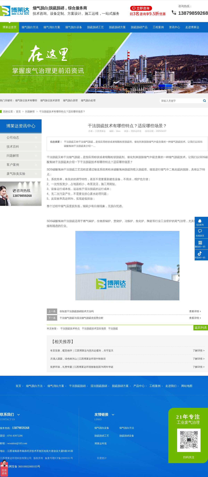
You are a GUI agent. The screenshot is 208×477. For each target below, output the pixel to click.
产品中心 (139, 386)
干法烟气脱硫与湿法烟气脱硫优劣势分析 (81, 317)
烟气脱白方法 (30, 27)
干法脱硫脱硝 (77, 386)
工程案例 (158, 27)
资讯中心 (174, 27)
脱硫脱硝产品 (139, 27)
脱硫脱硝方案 (117, 27)
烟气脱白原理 (70, 100)
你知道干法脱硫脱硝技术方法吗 (77, 311)
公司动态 (13, 137)
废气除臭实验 (16, 173)
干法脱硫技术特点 (70, 328)
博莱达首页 (9, 27)
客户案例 (13, 164)
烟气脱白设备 (73, 27)
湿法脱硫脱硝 (98, 386)
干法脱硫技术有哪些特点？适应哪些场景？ (62, 111)
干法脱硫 (113, 328)
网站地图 (186, 386)
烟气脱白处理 (88, 100)
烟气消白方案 (52, 27)
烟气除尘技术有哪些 (26, 100)
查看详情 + (195, 311)
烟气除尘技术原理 (50, 100)
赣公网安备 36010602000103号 (20, 466)
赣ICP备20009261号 (62, 458)
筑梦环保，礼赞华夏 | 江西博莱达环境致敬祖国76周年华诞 (81, 366)
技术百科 (13, 146)
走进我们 (170, 386)
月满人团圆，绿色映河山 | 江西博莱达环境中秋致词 (78, 358)
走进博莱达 (192, 27)
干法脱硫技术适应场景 (94, 328)
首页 (18, 111)
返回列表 (200, 327)
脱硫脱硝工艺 (95, 27)
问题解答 (30, 111)
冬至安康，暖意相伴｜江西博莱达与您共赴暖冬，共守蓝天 (81, 350)
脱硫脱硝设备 (126, 435)
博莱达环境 (100, 443)
